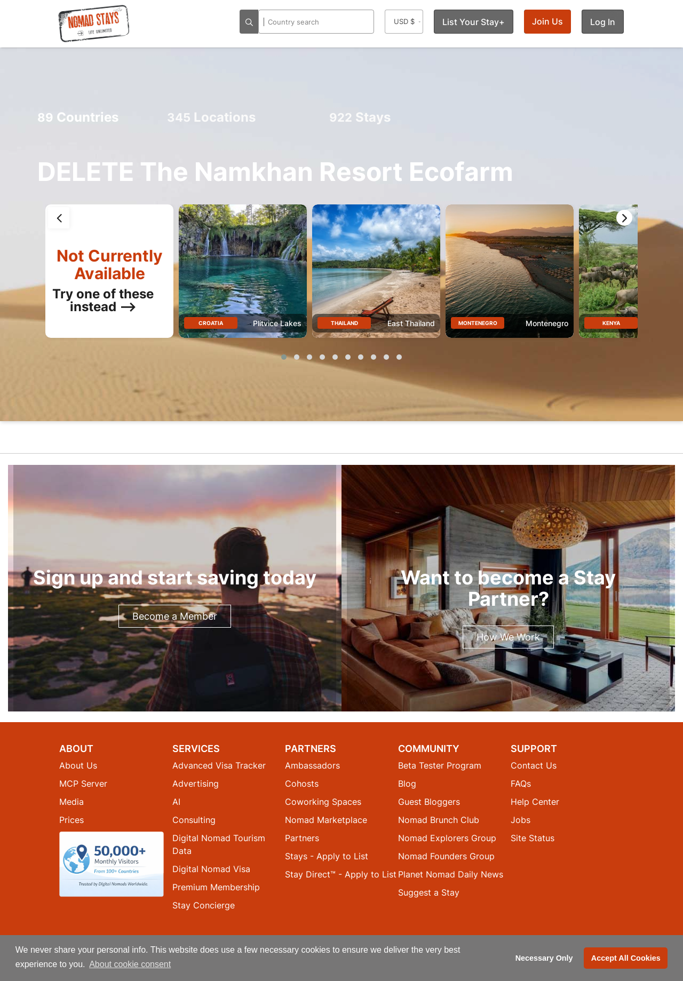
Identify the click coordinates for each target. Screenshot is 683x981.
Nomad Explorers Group (447, 838)
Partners (302, 838)
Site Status (532, 838)
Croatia (210, 323)
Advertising (195, 783)
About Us (78, 765)
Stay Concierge (203, 905)
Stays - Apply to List (326, 856)
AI (176, 801)
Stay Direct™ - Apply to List (340, 874)
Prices (71, 819)
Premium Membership (216, 887)
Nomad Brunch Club (438, 819)
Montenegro (477, 323)
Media (71, 801)
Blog (407, 783)
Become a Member (174, 616)
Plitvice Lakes (277, 323)
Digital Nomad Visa (211, 869)
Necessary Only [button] (544, 958)
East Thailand (411, 323)
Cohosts (302, 783)
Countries (77, 117)
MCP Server (83, 783)
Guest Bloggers (429, 801)
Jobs (520, 819)
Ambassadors (312, 765)
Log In (602, 22)
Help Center (535, 801)
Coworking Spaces (323, 801)
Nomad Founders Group (446, 856)
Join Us (547, 21)
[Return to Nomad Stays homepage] (94, 23)
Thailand (344, 323)
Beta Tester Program (439, 765)
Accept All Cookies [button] (626, 958)
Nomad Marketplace (326, 819)
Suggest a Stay (428, 892)
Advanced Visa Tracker (219, 765)
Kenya (611, 323)
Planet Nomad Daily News (450, 874)
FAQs (521, 783)
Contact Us (534, 765)
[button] (283, 357)
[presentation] (58, 217)
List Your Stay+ (473, 22)
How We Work (508, 637)
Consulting (194, 819)
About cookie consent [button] (130, 964)
